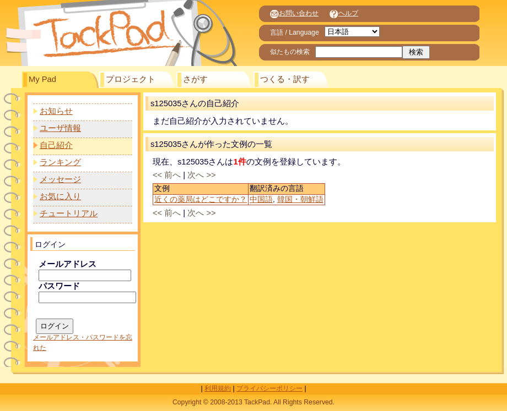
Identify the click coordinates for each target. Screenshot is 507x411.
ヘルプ (344, 13)
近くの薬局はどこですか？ (200, 199)
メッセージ (60, 179)
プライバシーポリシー (269, 388)
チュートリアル (69, 213)
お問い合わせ (294, 13)
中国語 (261, 199)
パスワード (59, 286)
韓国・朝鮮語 (300, 199)
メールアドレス (67, 264)
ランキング (60, 162)
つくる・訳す (285, 79)
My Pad (42, 79)
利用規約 (217, 388)
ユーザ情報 (60, 128)
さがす (195, 79)
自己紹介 (56, 145)
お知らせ (56, 111)
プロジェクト (130, 79)
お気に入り (60, 196)
